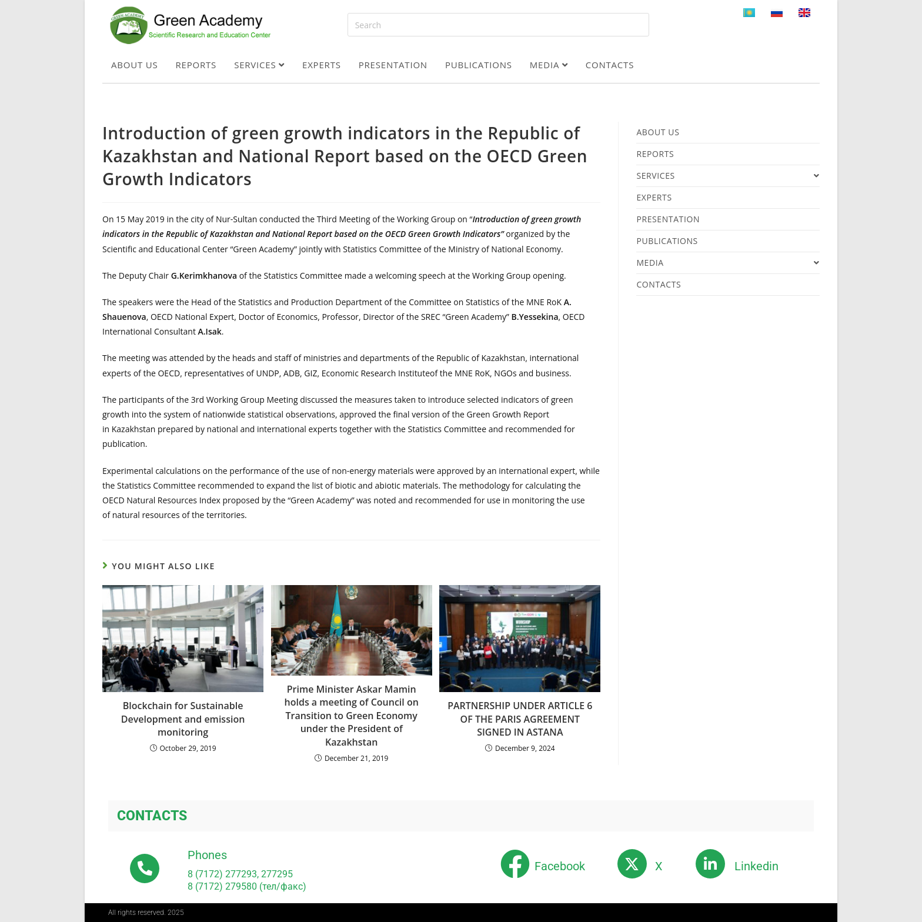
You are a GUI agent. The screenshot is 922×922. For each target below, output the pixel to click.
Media (549, 65)
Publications (478, 65)
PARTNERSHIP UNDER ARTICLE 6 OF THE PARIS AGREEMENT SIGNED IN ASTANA (519, 719)
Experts (321, 65)
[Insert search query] (498, 24)
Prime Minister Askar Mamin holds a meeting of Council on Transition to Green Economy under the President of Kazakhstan (352, 716)
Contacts (610, 65)
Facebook (560, 866)
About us (134, 65)
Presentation (393, 65)
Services (259, 65)
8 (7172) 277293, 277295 (240, 874)
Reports (196, 65)
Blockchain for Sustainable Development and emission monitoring (183, 719)
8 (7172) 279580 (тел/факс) (247, 886)
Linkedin (756, 866)
